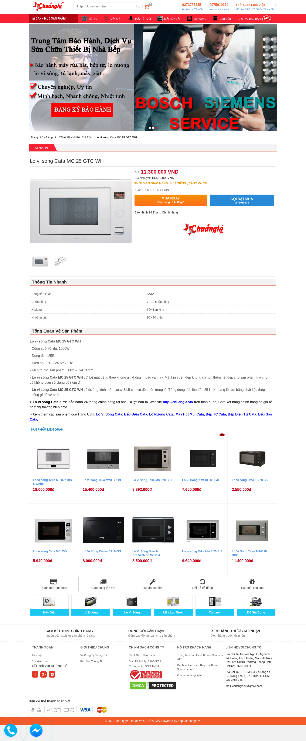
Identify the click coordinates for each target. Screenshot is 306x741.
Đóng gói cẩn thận (146, 631)
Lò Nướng (91, 612)
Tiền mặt (37, 655)
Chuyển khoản (40, 661)
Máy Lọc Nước (173, 612)
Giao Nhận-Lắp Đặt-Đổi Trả (145, 661)
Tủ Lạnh (215, 612)
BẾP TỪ (93, 18)
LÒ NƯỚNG (200, 18)
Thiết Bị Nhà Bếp (70, 137)
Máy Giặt (49, 612)
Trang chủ (37, 137)
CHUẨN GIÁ (151, 721)
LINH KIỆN (225, 18)
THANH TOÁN (42, 647)
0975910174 (220, 7)
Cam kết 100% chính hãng (69, 631)
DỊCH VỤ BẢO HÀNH (250, 18)
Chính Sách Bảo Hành (142, 655)
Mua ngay (171, 200)
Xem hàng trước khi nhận (235, 631)
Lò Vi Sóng (132, 612)
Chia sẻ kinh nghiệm (189, 675)
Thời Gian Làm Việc (255, 7)
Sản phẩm (52, 137)
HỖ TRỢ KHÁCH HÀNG (194, 647)
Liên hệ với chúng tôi (244, 647)
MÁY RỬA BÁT (172, 18)
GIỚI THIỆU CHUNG (94, 647)
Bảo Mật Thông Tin (91, 661)
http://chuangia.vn (189, 721)
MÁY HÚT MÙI (143, 18)
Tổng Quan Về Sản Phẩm (57, 331)
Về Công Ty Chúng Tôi (93, 655)
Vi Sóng (88, 137)
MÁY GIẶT (116, 18)
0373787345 (192, 7)
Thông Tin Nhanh (49, 282)
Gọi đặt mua (242, 200)
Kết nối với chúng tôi (50, 666)
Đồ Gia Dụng (256, 612)
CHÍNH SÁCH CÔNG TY (146, 647)
